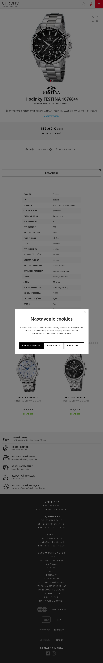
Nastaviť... (74, 346)
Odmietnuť (54, 346)
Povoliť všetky (31, 346)
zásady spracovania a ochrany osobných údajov (55, 332)
